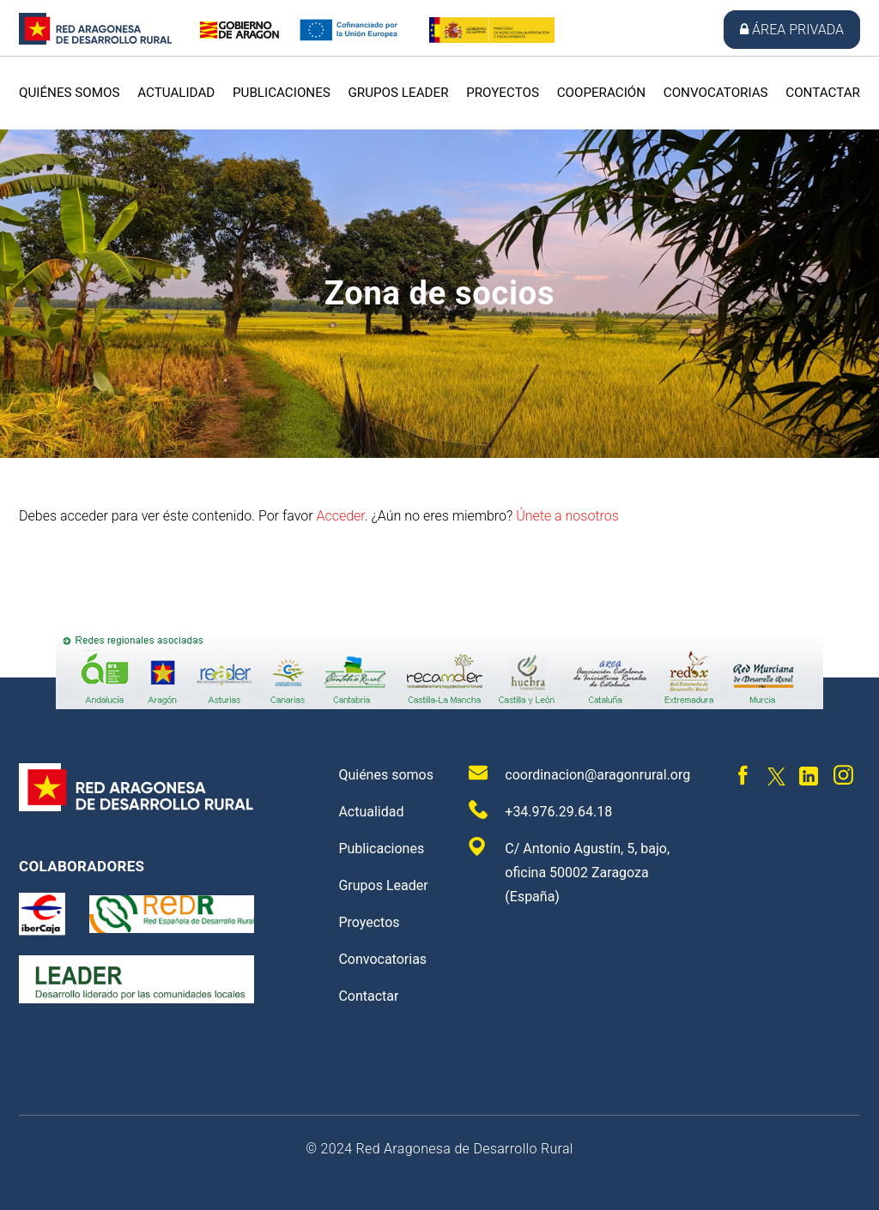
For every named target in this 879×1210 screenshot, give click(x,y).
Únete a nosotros (567, 516)
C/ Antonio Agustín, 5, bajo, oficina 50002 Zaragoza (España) (569, 871)
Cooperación (601, 92)
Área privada (792, 29)
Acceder (340, 516)
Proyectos (502, 92)
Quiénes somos (69, 92)
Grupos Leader (398, 92)
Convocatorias (716, 92)
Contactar (822, 92)
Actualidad (176, 92)
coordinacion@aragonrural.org (579, 773)
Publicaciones (281, 92)
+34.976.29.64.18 (540, 810)
